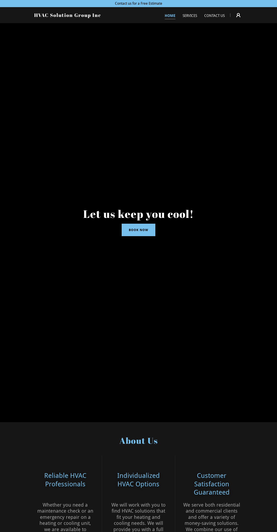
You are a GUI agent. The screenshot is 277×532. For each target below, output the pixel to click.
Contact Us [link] (214, 16)
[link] (67, 16)
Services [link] (190, 16)
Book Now (138, 230)
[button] (238, 15)
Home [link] (170, 16)
